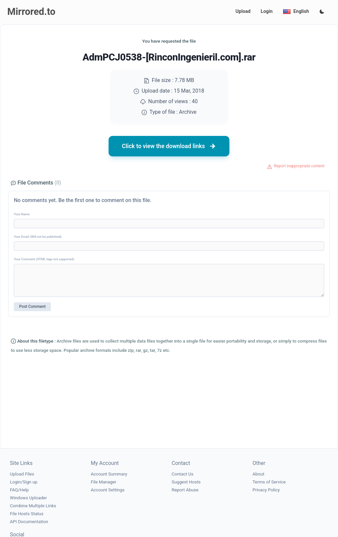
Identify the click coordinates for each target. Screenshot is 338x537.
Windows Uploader (28, 497)
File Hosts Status (27, 513)
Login (267, 11)
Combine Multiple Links (33, 505)
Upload (243, 11)
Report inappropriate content (299, 166)
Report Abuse (185, 489)
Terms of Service (269, 481)
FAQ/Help (19, 489)
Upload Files (22, 474)
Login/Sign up (23, 481)
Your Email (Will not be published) (37, 236)
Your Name (22, 214)
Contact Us (182, 474)
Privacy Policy (266, 489)
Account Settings (107, 489)
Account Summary (109, 474)
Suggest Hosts (186, 481)
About (258, 474)
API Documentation (29, 521)
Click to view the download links (169, 146)
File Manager (103, 481)
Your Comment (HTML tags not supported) (44, 259)
